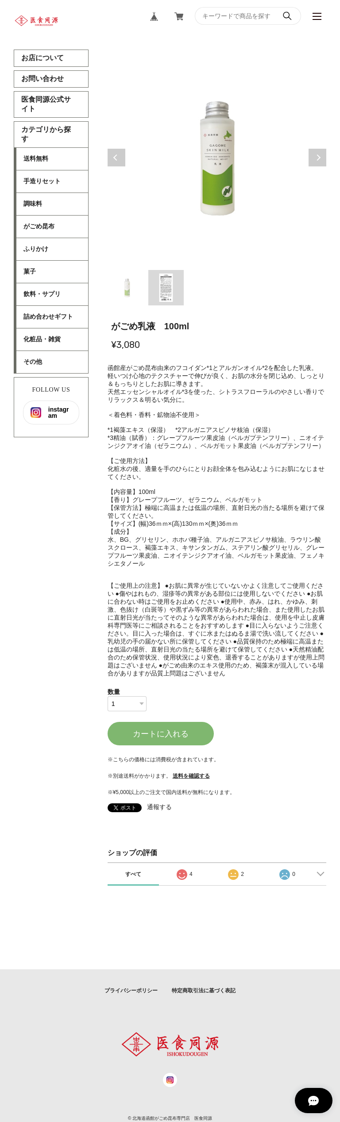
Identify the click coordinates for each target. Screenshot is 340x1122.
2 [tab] (166, 287)
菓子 (29, 271)
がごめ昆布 (38, 226)
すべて (133, 874)
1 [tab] (127, 287)
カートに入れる (161, 733)
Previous (116, 157)
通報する (159, 806)
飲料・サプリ (42, 293)
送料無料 (35, 158)
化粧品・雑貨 (42, 339)
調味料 (32, 203)
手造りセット (42, 181)
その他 (32, 361)
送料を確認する (191, 776)
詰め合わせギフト (48, 316)
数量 (114, 691)
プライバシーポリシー (131, 990)
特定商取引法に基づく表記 (204, 990)
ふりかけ (35, 248)
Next (317, 157)
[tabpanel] (217, 158)
